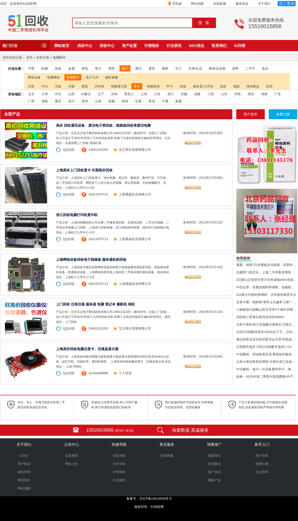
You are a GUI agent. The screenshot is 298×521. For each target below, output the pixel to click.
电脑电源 (153, 86)
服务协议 (242, 3)
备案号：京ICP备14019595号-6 (149, 498)
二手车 (250, 68)
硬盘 (85, 86)
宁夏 (165, 101)
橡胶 (165, 68)
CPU (44, 86)
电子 (125, 68)
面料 (235, 68)
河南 (237, 94)
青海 (152, 101)
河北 (58, 94)
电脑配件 (72, 77)
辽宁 (101, 94)
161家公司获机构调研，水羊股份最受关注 (266, 295)
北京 (31, 94)
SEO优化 (196, 45)
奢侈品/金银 (217, 68)
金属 (71, 68)
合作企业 (119, 464)
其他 (269, 86)
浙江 (170, 94)
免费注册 (262, 464)
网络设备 (34, 77)
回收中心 (107, 45)
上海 (144, 94)
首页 (29, 57)
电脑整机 (53, 77)
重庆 (58, 101)
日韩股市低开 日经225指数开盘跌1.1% (264, 347)
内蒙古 (86, 94)
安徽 (184, 94)
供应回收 (119, 455)
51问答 (240, 45)
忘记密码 (262, 472)
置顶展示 (214, 464)
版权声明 (24, 472)
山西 (71, 94)
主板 (58, 86)
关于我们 (264, 3)
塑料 (111, 68)
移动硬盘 (252, 86)
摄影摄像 (111, 77)
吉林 (114, 94)
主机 (31, 86)
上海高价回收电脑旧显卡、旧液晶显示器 (87, 349)
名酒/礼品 (195, 68)
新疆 (178, 101)
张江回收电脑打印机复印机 (77, 215)
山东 (224, 94)
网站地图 (197, 3)
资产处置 (129, 45)
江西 (211, 94)
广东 (277, 94)
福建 (197, 94)
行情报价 (151, 45)
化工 (178, 68)
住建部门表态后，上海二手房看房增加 (263, 272)
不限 (31, 68)
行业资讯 (174, 45)
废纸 (152, 68)
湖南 (264, 94)
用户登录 (262, 455)
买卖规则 (71, 455)
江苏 (157, 94)
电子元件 (92, 77)
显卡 (137, 86)
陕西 (125, 101)
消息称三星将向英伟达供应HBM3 (260, 317)
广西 (31, 101)
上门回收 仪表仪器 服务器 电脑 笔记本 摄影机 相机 (95, 304)
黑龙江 (129, 94)
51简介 (24, 455)
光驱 (71, 86)
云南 (98, 101)
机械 (44, 68)
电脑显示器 (119, 86)
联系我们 (219, 45)
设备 (58, 68)
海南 (44, 101)
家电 (85, 68)
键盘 (236, 86)
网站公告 (71, 464)
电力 (98, 68)
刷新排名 (214, 455)
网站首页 (61, 45)
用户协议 (24, 464)
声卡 (169, 86)
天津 (44, 94)
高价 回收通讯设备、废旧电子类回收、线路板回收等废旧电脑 (103, 125)
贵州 (85, 101)
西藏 (111, 101)
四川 (71, 101)
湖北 (251, 94)
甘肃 (138, 101)
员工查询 (287, 3)
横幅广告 (214, 480)
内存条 (99, 86)
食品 (265, 68)
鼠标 (223, 86)
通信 (138, 68)
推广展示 (214, 472)
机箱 (183, 86)
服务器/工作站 (203, 86)
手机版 (176, 3)
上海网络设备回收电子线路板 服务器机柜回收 (91, 259)
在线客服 (219, 3)
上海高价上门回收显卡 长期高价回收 (84, 170)
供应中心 (84, 45)
